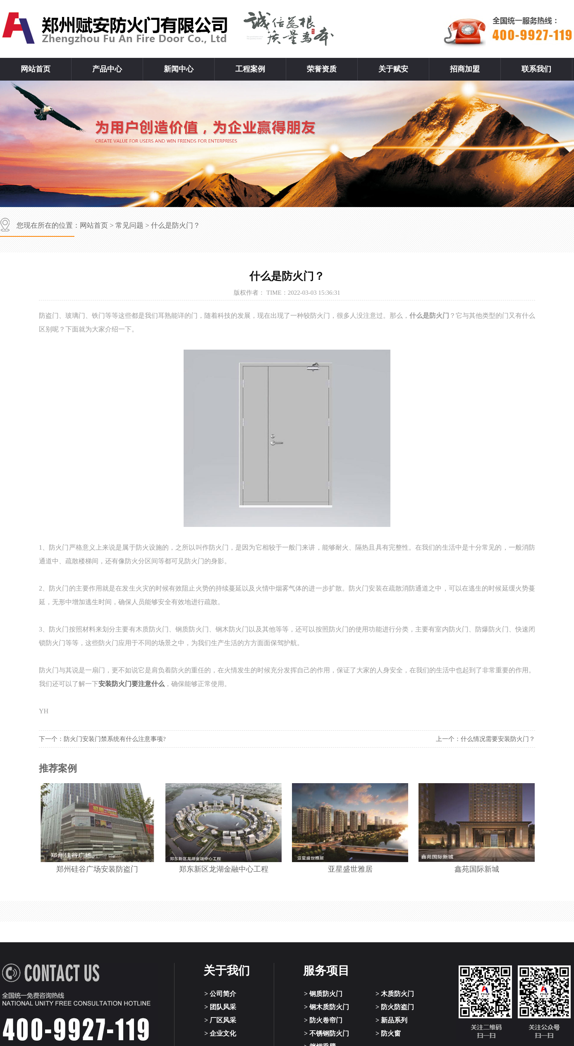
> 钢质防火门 (323, 993)
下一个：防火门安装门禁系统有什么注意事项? (102, 739)
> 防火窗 (388, 1033)
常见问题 (129, 225)
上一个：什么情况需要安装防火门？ (485, 739)
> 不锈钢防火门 (326, 1033)
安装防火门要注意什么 (131, 683)
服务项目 (326, 970)
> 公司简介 (220, 993)
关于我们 (226, 970)
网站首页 (35, 69)
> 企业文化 (220, 1033)
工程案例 (250, 69)
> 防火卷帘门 (323, 1020)
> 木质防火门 (394, 993)
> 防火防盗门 (394, 1006)
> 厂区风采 (220, 1020)
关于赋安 (393, 69)
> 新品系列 (391, 1020)
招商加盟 (465, 69)
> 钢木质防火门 (326, 1006)
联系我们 (536, 69)
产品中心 (107, 69)
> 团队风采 (220, 1006)
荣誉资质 (322, 69)
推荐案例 (58, 768)
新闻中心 (179, 69)
